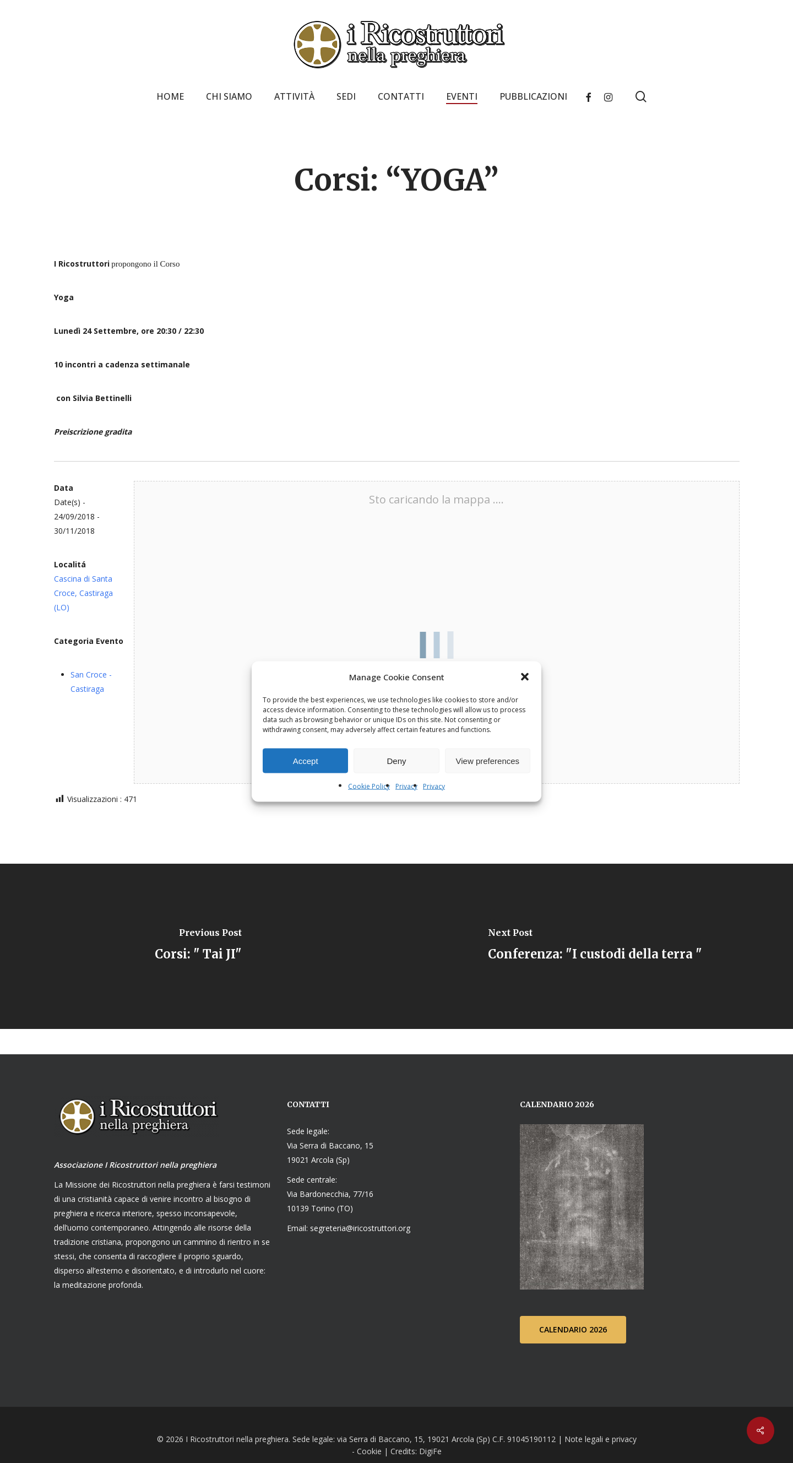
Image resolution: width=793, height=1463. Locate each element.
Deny (396, 760)
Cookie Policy (369, 786)
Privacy (406, 786)
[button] (524, 676)
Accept (305, 760)
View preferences (488, 760)
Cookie (369, 1451)
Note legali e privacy (600, 1439)
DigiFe (429, 1451)
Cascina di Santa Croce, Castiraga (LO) (83, 593)
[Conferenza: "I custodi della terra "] (595, 946)
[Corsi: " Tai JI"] (198, 946)
